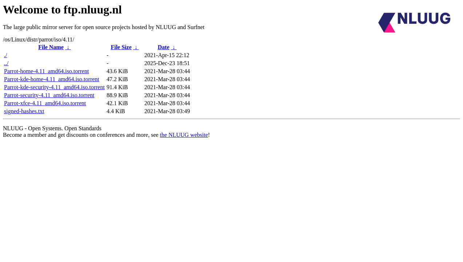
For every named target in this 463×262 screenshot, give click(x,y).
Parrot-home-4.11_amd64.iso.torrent (46, 71)
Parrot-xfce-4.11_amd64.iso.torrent (45, 103)
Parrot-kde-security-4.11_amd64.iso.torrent (54, 87)
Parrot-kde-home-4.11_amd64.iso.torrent (51, 79)
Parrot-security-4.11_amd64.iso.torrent (49, 95)
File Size (121, 47)
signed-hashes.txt (24, 111)
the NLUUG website (184, 135)
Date (163, 47)
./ (5, 55)
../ (6, 63)
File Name (51, 47)
